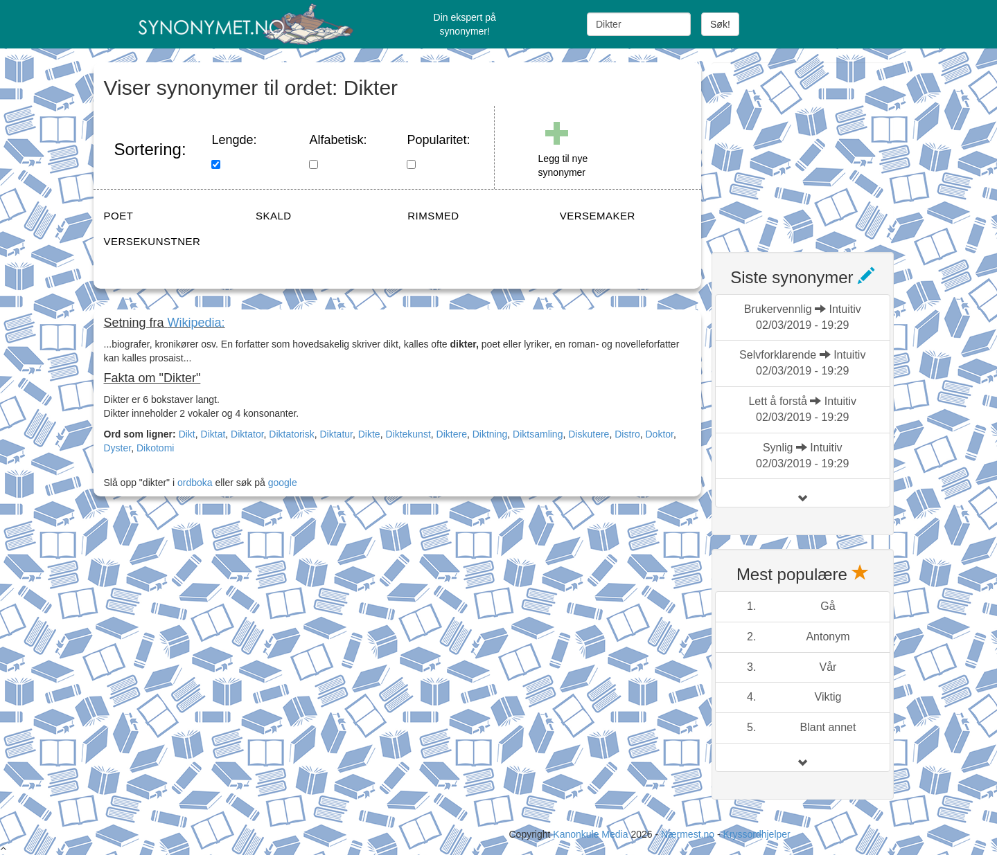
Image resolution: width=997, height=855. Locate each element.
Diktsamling (538, 434)
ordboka (193, 482)
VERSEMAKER (597, 216)
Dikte (369, 434)
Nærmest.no (687, 834)
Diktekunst (407, 434)
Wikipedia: (196, 323)
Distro (627, 434)
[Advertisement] (815, 148)
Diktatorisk (291, 434)
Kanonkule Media (591, 834)
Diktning (490, 434)
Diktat (213, 434)
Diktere (451, 434)
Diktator (247, 434)
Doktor (659, 434)
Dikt (187, 434)
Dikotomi (155, 447)
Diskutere (588, 434)
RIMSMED (433, 216)
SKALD (274, 216)
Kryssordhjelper (756, 834)
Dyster (118, 447)
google (282, 482)
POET (119, 216)
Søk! (720, 24)
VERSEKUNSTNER (152, 241)
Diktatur (336, 434)
